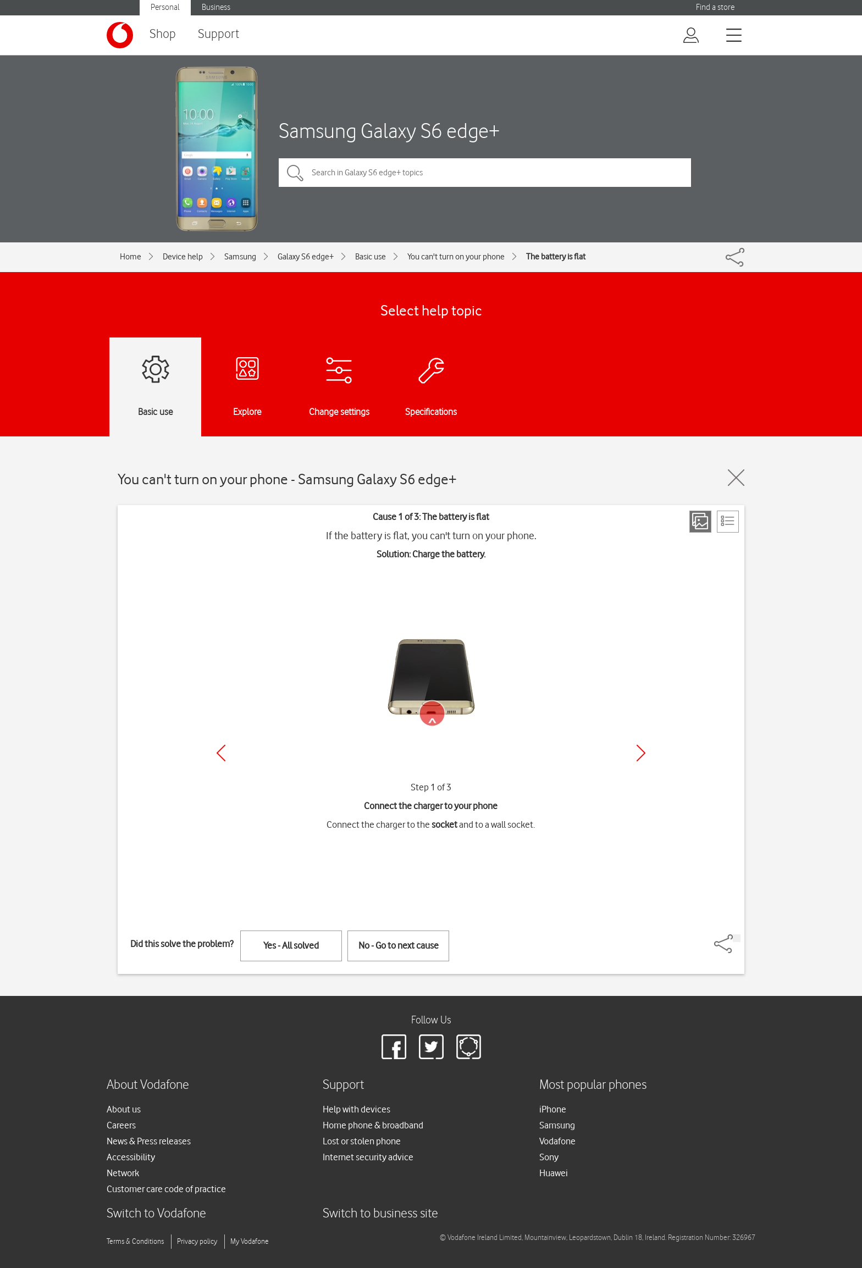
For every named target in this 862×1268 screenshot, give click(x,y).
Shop (163, 34)
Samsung (240, 257)
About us (124, 1109)
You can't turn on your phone (456, 257)
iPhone (552, 1109)
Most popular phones (592, 1085)
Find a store (715, 7)
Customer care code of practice (166, 1188)
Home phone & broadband (373, 1125)
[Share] (737, 938)
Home (130, 257)
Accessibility (131, 1156)
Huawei (553, 1172)
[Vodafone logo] (120, 35)
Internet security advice (368, 1156)
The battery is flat (555, 257)
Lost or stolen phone (362, 1141)
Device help (183, 257)
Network (123, 1172)
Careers (121, 1125)
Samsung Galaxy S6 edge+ (389, 130)
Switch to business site (380, 1214)
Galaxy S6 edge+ (306, 257)
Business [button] (216, 7)
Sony (549, 1156)
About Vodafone (148, 1085)
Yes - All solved (291, 945)
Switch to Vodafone (156, 1214)
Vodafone (557, 1141)
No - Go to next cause (398, 945)
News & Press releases (149, 1141)
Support (218, 34)
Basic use (370, 257)
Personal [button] (165, 7)
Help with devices (356, 1109)
